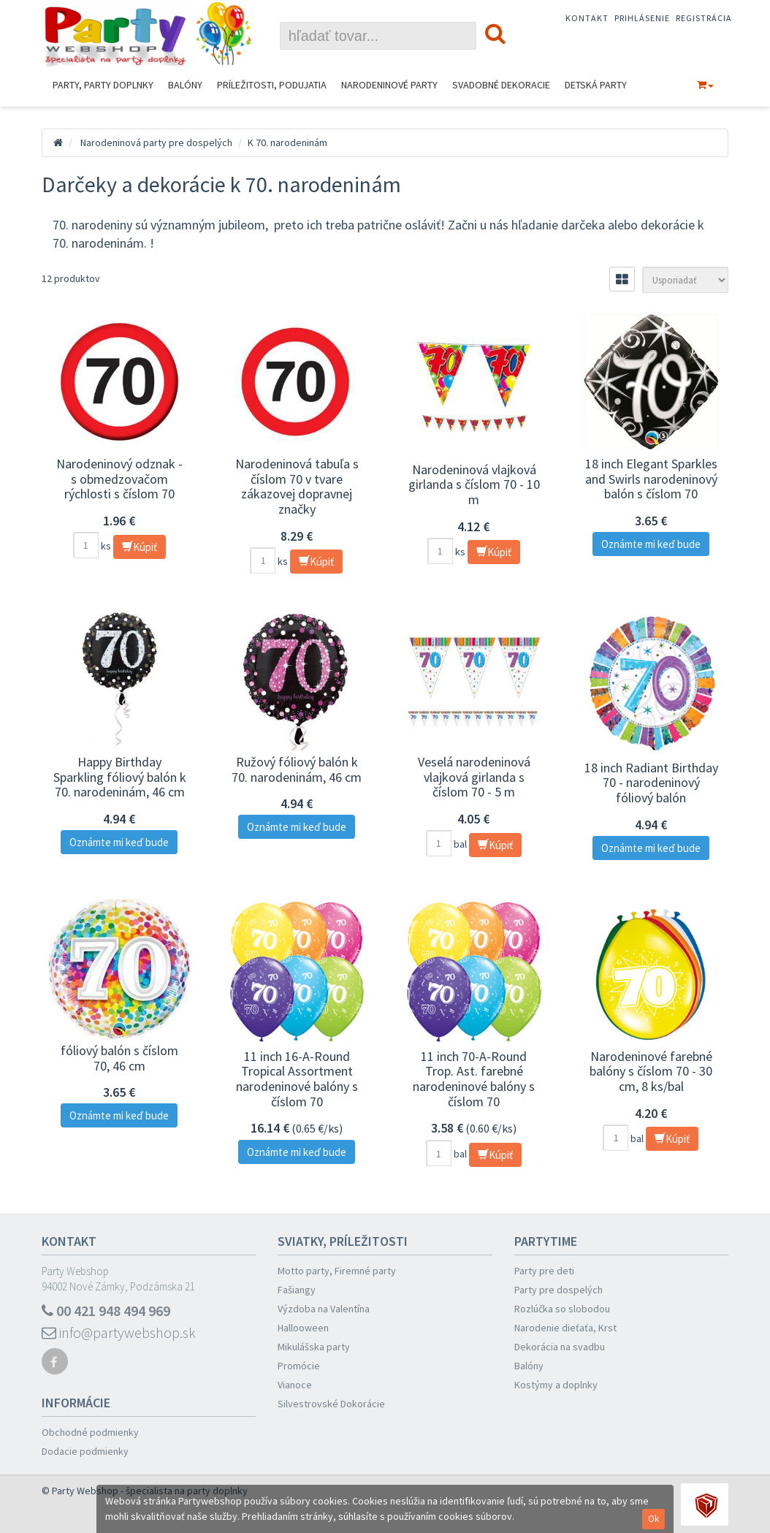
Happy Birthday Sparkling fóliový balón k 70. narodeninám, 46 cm (119, 776)
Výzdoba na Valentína (324, 1308)
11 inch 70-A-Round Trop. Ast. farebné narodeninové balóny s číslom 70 (474, 1079)
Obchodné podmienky (90, 1432)
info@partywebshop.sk (119, 1332)
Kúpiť (139, 547)
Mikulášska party (314, 1346)
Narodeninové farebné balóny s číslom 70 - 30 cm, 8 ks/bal (651, 1071)
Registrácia (704, 17)
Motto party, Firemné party (337, 1270)
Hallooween (303, 1327)
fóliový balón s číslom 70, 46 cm (119, 1058)
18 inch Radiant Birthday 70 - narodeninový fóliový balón (651, 782)
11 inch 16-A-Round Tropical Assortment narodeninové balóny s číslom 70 (297, 1079)
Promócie (299, 1365)
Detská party (596, 84)
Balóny (185, 84)
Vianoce (295, 1384)
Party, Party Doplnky (103, 84)
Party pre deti (544, 1270)
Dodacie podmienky (85, 1451)
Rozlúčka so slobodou (562, 1308)
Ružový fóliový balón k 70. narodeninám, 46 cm (297, 769)
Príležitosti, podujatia (272, 84)
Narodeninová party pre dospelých (156, 142)
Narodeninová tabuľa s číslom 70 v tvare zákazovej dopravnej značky (297, 486)
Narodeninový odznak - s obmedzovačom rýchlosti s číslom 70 (119, 478)
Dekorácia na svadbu (559, 1346)
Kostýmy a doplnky (556, 1384)
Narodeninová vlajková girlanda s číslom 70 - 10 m (474, 484)
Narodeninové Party (389, 84)
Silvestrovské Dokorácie (331, 1403)
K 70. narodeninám (287, 142)
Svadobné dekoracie (501, 84)
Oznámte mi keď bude (651, 544)
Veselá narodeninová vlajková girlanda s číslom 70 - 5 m (474, 776)
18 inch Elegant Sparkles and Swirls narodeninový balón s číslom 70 (651, 478)
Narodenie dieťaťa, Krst (565, 1327)
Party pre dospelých (558, 1289)
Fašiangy (297, 1289)
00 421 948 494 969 (106, 1310)
